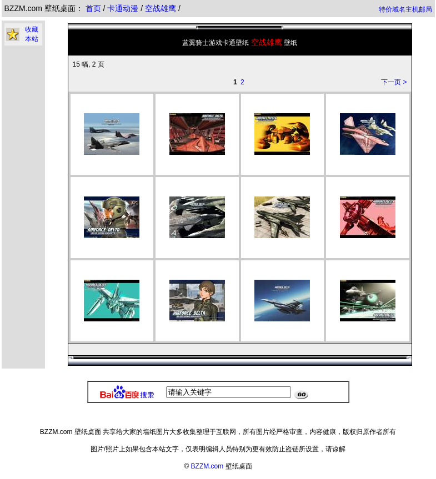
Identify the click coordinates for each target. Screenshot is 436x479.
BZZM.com (207, 466)
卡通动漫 (124, 8)
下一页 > (394, 82)
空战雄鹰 (161, 8)
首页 (93, 8)
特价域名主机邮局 (405, 9)
